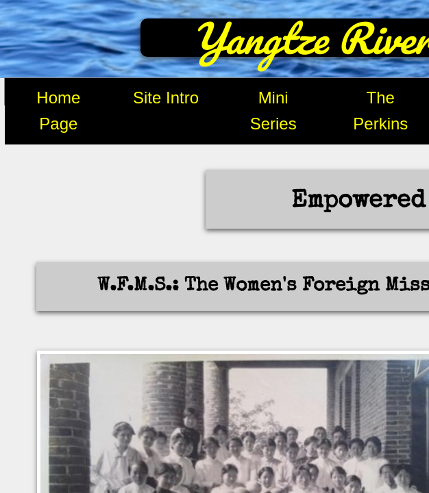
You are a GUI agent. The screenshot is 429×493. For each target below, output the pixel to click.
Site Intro (166, 97)
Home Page (58, 110)
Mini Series (273, 110)
